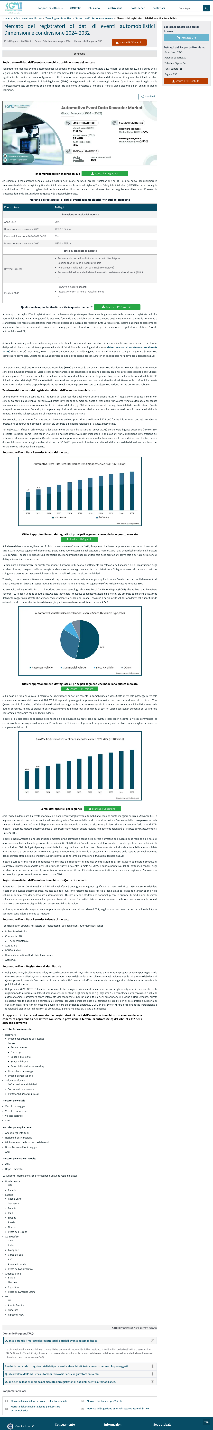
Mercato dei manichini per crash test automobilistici (39, 1401)
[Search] (206, 8)
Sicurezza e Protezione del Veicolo (94, 18)
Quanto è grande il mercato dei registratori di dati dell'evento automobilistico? (80, 1340)
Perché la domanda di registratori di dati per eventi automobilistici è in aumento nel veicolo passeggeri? (80, 1366)
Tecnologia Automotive (58, 18)
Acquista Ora (186, 37)
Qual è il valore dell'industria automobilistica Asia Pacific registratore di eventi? (80, 1374)
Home (6, 18)
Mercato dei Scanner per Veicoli (104, 1401)
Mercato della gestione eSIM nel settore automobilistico (118, 1408)
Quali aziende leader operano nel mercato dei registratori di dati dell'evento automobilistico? (80, 1382)
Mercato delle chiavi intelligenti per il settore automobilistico (35, 1408)
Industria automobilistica (27, 18)
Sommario (79, 53)
